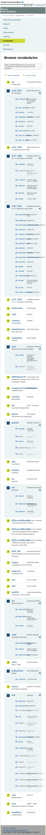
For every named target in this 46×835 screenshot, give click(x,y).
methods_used (22, 243)
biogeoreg (22, 220)
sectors (21, 626)
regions (21, 649)
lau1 (14, 580)
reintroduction (22, 276)
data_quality (22, 108)
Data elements (8, 32)
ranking (21, 271)
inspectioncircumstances (22, 504)
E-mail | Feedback (9, 828)
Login (27, 5)
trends (20, 199)
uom (14, 795)
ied (13, 488)
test (13, 695)
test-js (20, 742)
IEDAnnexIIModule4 (19, 540)
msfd (14, 635)
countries (22, 180)
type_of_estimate (22, 135)
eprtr (14, 347)
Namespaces (8, 49)
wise (14, 804)
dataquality (17, 338)
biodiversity (17, 308)
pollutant (21, 511)
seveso (15, 687)
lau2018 (15, 592)
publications (17, 671)
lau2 (14, 586)
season (21, 126)
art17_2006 (17, 156)
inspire (15, 562)
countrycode (22, 99)
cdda (14, 314)
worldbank (16, 812)
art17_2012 (17, 206)
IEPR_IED (16, 551)
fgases (15, 414)
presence (21, 121)
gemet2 (15, 423)
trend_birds (22, 131)
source (21, 441)
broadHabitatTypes (22, 643)
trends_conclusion (22, 292)
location (21, 112)
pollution (21, 248)
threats (21, 280)
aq (13, 82)
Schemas (6, 36)
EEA (13, 2)
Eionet (12, 15)
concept (21, 429)
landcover (16, 571)
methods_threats (22, 239)
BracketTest (22, 706)
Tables (5, 28)
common (16, 321)
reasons (21, 193)
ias (13, 479)
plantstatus (22, 616)
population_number (22, 117)
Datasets (6, 24)
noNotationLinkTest (22, 737)
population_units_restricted (22, 257)
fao (13, 405)
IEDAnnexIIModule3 (19, 529)
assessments (22, 214)
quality (20, 266)
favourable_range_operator (22, 225)
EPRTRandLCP (19, 377)
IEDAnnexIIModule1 (19, 520)
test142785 (22, 748)
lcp (13, 601)
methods (21, 186)
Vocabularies (8, 41)
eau (19, 717)
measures (22, 230)
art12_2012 (17, 91)
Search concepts (30, 75)
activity (21, 355)
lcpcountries (22, 609)
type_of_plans (22, 140)
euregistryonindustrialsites (19, 388)
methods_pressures (22, 234)
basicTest (22, 701)
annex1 (21, 496)
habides (15, 470)
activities (21, 164)
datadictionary (18, 329)
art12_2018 (17, 147)
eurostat (15, 397)
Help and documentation (12, 20)
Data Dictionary (20, 15)
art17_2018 (17, 299)
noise (14, 662)
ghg (13, 462)
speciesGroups (22, 655)
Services (6, 45)
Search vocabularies (14, 75)
